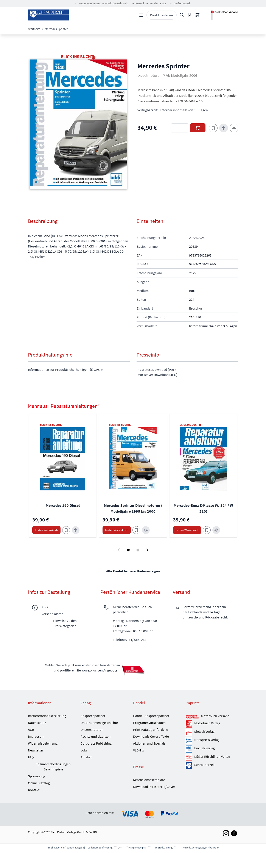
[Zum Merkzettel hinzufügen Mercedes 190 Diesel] (66, 530)
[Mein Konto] (189, 15)
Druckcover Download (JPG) (157, 375)
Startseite (34, 29)
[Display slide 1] (128, 550)
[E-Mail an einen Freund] (234, 128)
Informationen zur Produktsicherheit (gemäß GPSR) (65, 369)
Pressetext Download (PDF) (156, 369)
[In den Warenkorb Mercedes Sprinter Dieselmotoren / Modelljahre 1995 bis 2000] (117, 530)
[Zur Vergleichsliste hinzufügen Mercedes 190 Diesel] (75, 530)
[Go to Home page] (48, 14)
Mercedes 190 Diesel (63, 505)
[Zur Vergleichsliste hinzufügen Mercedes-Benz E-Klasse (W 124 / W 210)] (216, 530)
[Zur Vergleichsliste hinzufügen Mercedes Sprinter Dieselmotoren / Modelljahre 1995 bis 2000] (146, 530)
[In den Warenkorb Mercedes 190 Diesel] (46, 530)
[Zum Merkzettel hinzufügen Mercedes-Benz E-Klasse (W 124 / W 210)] (207, 530)
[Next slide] (147, 550)
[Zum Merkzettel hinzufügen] (213, 128)
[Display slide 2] (138, 550)
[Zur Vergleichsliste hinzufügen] (223, 128)
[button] (78, 124)
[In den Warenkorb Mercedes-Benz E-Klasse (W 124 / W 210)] (187, 530)
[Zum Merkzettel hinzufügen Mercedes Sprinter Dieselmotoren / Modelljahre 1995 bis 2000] (136, 530)
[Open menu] (141, 15)
